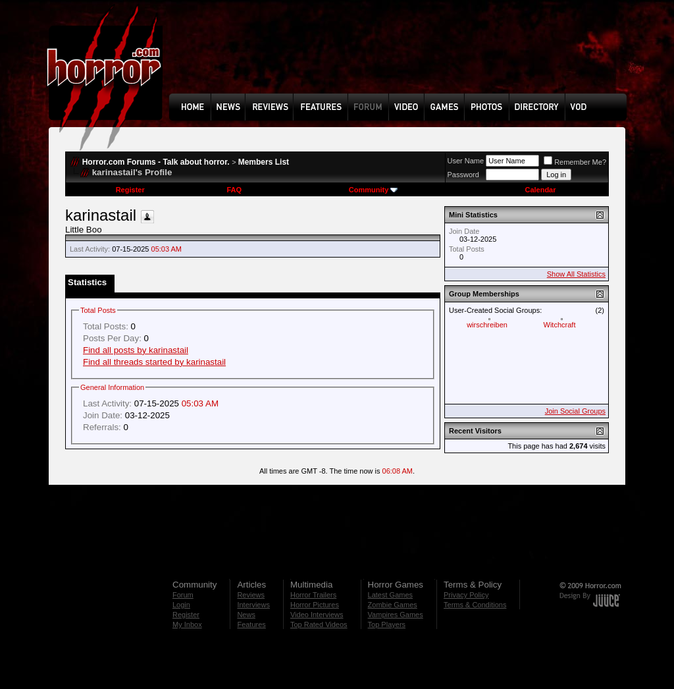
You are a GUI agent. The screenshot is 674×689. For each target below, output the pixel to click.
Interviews (253, 605)
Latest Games (390, 595)
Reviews (251, 595)
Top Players (386, 624)
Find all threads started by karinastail (154, 362)
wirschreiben (487, 325)
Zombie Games (392, 605)
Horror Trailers (313, 595)
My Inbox (187, 624)
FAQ (234, 190)
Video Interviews (317, 615)
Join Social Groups (575, 411)
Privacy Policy (466, 595)
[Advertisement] (402, 56)
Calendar (540, 190)
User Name (466, 161)
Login (181, 605)
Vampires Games (395, 615)
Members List (263, 162)
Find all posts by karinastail (135, 350)
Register (130, 190)
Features (251, 624)
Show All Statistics (576, 274)
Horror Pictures (314, 605)
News (246, 615)
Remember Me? (575, 162)
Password (463, 175)
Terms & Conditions (475, 605)
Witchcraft (560, 325)
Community (373, 190)
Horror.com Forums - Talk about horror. (156, 162)
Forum (183, 595)
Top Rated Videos (319, 624)
